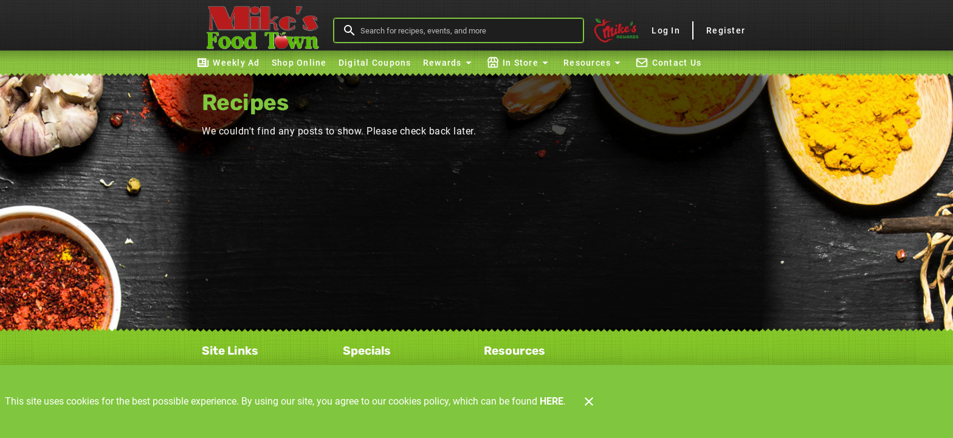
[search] (467, 30)
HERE (551, 401)
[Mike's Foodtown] (265, 30)
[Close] (589, 401)
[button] (449, 62)
